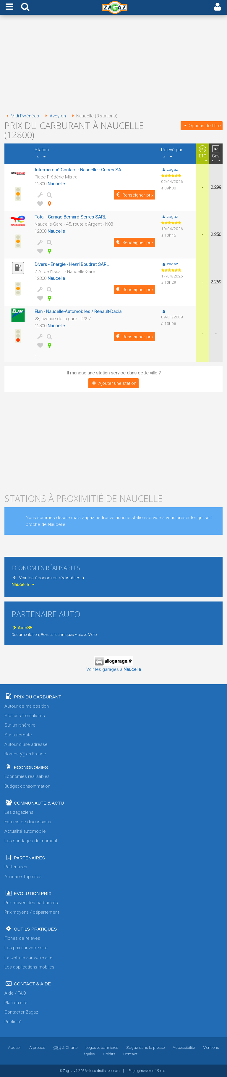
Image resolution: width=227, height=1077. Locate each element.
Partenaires (15, 866)
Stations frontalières (24, 715)
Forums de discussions (27, 821)
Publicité (13, 1022)
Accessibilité (184, 1047)
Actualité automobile (25, 831)
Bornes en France (25, 754)
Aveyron (54, 116)
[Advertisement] (113, 64)
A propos (37, 1047)
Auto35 (22, 628)
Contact (130, 1054)
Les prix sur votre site (26, 947)
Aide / (15, 993)
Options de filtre (201, 125)
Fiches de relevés (22, 938)
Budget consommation (27, 786)
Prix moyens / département (31, 912)
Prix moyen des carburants (31, 902)
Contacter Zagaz (21, 1012)
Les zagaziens (18, 812)
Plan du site (15, 1002)
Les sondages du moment (30, 840)
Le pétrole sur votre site (28, 957)
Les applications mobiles (29, 967)
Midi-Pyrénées (21, 116)
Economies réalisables (27, 776)
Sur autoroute (18, 735)
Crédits (109, 1054)
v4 (75, 1071)
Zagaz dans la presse (145, 1047)
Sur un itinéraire (19, 725)
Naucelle (56, 183)
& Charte (65, 1047)
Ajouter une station (113, 383)
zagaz (169, 169)
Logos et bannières (101, 1047)
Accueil (14, 1047)
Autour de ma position (26, 706)
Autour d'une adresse (26, 744)
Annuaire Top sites (23, 876)
